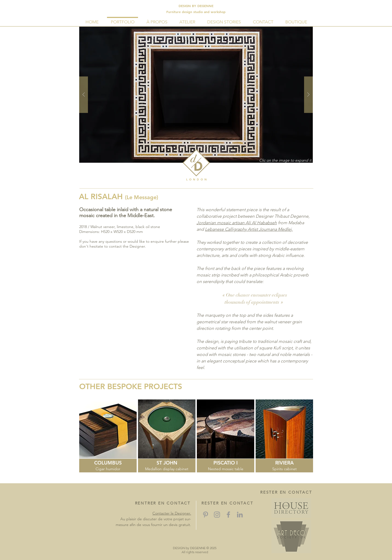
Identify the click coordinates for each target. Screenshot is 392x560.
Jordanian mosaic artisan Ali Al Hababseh (237, 222)
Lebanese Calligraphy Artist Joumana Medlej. (249, 229)
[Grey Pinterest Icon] (205, 514)
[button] (196, 95)
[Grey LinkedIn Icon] (240, 514)
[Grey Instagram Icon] (217, 514)
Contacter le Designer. (171, 513)
